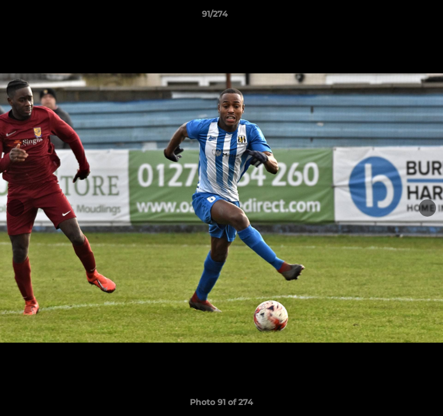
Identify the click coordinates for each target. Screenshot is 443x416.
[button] (401, 17)
